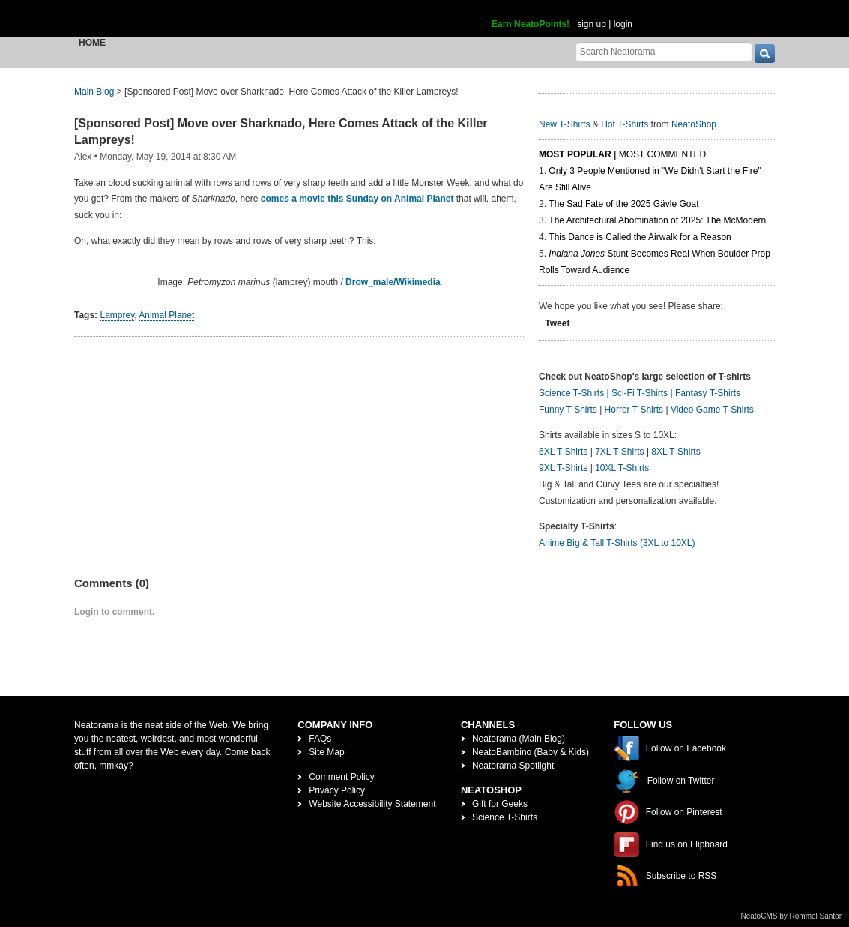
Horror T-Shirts (634, 409)
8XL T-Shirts (675, 451)
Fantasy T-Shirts (707, 393)
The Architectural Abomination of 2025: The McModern (657, 220)
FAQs (320, 739)
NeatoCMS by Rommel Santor (791, 916)
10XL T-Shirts (622, 468)
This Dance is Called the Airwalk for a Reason (640, 237)
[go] (765, 53)
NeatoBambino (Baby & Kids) (530, 752)
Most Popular (575, 154)
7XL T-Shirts (619, 451)
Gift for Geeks (500, 804)
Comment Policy (341, 777)
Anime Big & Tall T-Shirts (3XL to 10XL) (617, 543)
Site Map (326, 752)
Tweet (557, 323)
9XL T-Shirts (563, 468)
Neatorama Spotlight (513, 765)
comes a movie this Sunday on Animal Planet (357, 199)
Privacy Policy (337, 790)
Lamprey (117, 315)
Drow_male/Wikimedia (393, 282)
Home (92, 43)
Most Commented (662, 154)
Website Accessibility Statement (372, 804)
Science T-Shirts (571, 393)
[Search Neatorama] (664, 51)
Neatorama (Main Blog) (518, 739)
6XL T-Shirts (563, 451)
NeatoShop (693, 124)
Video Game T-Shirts (712, 409)
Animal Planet (166, 315)
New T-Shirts (564, 124)
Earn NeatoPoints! (530, 24)
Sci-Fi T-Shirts (639, 393)
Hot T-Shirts (624, 124)
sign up (591, 24)
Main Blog (94, 91)
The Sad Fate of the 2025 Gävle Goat (623, 204)
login (623, 24)
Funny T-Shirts (568, 409)
